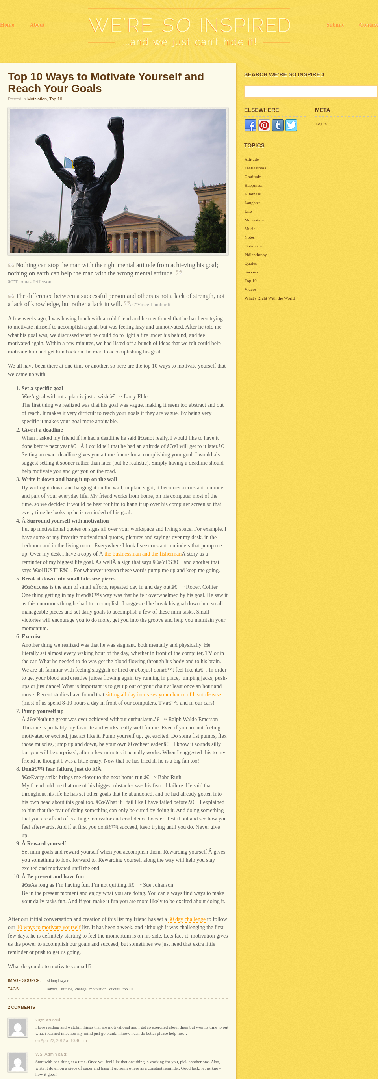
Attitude (252, 159)
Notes (250, 237)
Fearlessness (255, 168)
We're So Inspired (189, 27)
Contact (368, 25)
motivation (97, 989)
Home (7, 25)
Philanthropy (256, 254)
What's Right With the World (270, 298)
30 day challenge (187, 919)
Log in (321, 123)
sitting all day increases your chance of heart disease (163, 695)
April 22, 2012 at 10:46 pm (64, 1040)
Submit (335, 25)
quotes (114, 989)
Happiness (254, 185)
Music (250, 228)
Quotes (251, 263)
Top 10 (55, 99)
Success (251, 272)
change (80, 989)
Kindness (253, 194)
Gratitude (253, 176)
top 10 (127, 989)
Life (248, 211)
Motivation (37, 99)
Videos (251, 289)
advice (52, 989)
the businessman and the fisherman (143, 554)
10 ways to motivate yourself (49, 927)
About (37, 25)
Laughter (252, 202)
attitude (66, 989)
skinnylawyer (58, 981)
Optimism (253, 246)
